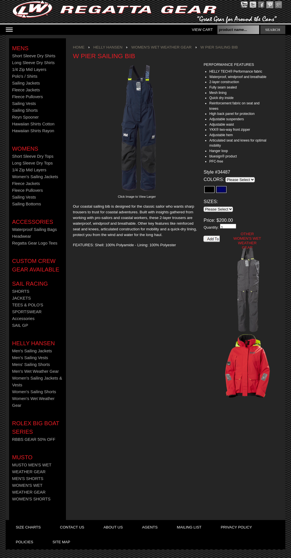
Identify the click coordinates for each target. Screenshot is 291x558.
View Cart (202, 30)
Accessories (32, 222)
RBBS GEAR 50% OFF (33, 439)
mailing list (189, 527)
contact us (72, 527)
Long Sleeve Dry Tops (32, 163)
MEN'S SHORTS (27, 478)
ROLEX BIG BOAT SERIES (35, 427)
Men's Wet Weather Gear (35, 371)
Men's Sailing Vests (30, 357)
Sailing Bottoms (26, 204)
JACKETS (21, 298)
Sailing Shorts (25, 110)
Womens (25, 149)
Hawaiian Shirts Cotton (33, 124)
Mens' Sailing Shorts (31, 364)
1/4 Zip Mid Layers (29, 69)
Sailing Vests (24, 103)
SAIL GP (20, 325)
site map (61, 542)
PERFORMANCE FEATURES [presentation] (228, 64)
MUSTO (22, 457)
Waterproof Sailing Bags (34, 229)
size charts (28, 527)
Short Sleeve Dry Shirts (33, 56)
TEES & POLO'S (27, 305)
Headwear (21, 236)
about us (113, 527)
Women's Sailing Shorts (34, 391)
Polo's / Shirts (24, 76)
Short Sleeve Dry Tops (32, 156)
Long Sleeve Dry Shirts (33, 62)
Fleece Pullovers (27, 96)
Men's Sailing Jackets (32, 351)
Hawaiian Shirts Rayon (33, 131)
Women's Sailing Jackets (35, 176)
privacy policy (236, 527)
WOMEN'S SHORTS (31, 499)
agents (150, 527)
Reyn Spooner (25, 117)
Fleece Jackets (26, 90)
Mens (20, 48)
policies (24, 542)
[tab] (236, 65)
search (272, 30)
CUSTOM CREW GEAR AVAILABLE (35, 265)
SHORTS (20, 291)
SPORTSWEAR (26, 311)
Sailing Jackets (26, 83)
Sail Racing (30, 284)
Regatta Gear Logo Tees (34, 243)
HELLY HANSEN (33, 343)
